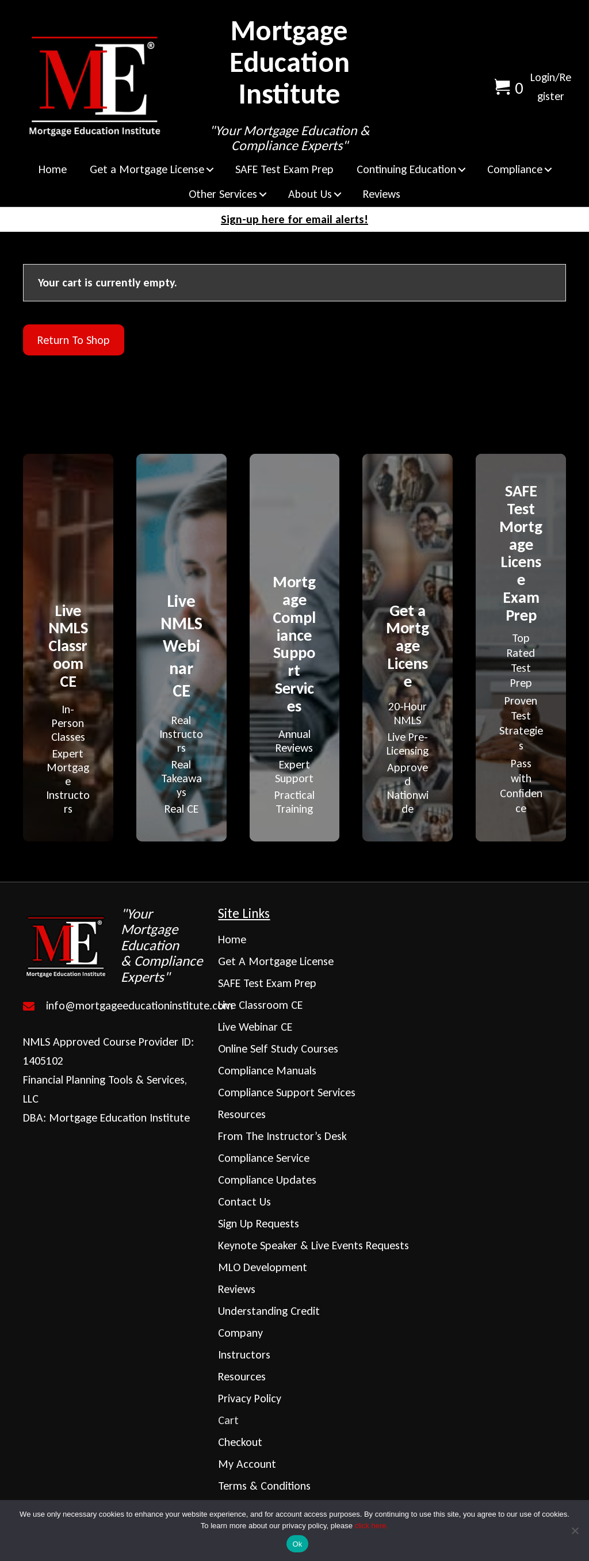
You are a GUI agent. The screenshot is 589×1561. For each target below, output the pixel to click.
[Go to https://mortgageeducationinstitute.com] (114, 945)
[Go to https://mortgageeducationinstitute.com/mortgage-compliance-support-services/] (295, 693)
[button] (210, 170)
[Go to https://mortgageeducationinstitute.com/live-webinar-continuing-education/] (181, 701)
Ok (297, 1544)
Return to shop (73, 340)
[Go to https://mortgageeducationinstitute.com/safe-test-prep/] (521, 647)
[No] (574, 1530)
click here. (372, 1525)
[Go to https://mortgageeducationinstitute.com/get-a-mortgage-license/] (407, 707)
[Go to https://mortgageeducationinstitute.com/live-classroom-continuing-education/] (68, 707)
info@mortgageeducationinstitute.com (139, 1005)
